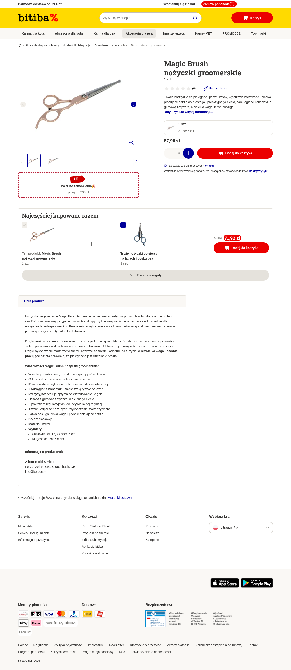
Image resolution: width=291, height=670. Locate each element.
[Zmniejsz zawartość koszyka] (169, 153)
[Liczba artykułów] (179, 153)
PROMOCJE (232, 33)
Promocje (152, 526)
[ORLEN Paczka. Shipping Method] (99, 614)
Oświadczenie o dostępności (151, 652)
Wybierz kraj (219, 516)
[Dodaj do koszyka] (235, 153)
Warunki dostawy (120, 498)
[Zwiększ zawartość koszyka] (188, 153)
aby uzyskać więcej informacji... (189, 112)
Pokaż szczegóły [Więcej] (145, 275)
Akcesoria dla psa (139, 33)
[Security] (156, 619)
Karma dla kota (33, 33)
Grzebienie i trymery (107, 45)
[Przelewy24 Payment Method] (23, 614)
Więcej (209, 165)
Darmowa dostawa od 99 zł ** (40, 4)
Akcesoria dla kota (69, 33)
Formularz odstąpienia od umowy (219, 645)
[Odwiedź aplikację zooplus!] (224, 586)
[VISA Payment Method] (48, 614)
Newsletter (153, 533)
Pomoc (23, 645)
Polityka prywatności (68, 645)
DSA (122, 652)
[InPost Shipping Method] (87, 614)
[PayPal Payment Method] (74, 614)
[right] (133, 104)
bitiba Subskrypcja (95, 540)
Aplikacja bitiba (92, 546)
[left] (23, 104)
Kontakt (253, 645)
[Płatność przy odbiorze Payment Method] (61, 622)
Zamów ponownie (219, 4)
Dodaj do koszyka (246, 248)
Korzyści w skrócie (95, 553)
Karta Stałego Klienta (97, 526)
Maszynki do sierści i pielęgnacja (70, 45)
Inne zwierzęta (174, 33)
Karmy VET (203, 33)
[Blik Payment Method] (36, 614)
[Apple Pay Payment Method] (23, 623)
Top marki (258, 33)
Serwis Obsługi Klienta (34, 533)
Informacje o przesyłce (34, 540)
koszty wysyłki (258, 171)
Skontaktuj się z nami (179, 4)
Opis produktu (35, 301)
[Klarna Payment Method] (36, 623)
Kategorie (152, 540)
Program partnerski (95, 533)
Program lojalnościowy (97, 652)
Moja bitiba (25, 526)
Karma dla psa (104, 33)
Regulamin (41, 645)
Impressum (95, 645)
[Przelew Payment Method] (25, 632)
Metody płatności (178, 645)
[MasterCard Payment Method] (61, 614)
